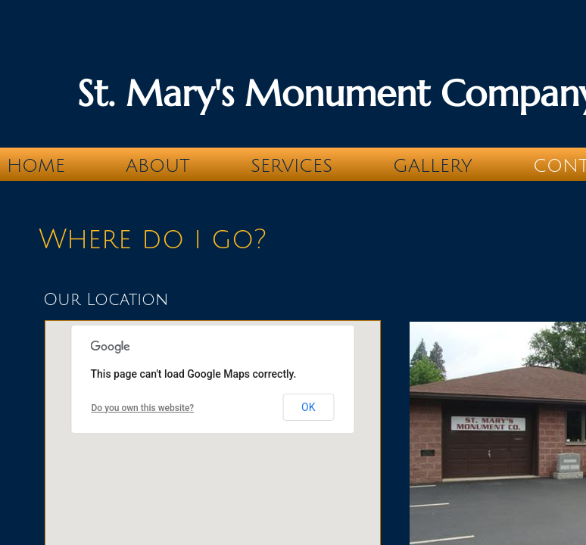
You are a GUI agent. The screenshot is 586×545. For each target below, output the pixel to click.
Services (291, 166)
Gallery (432, 166)
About (158, 166)
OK (308, 407)
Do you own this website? (143, 408)
